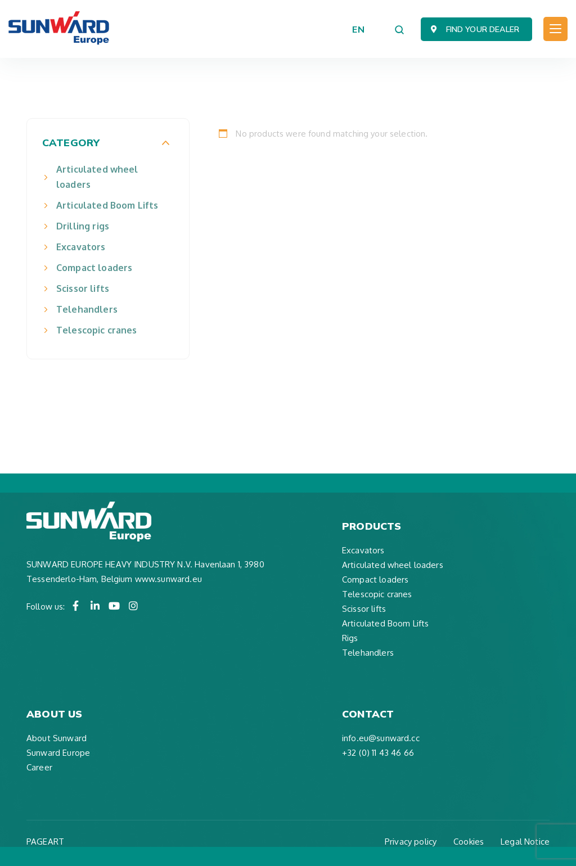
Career (39, 767)
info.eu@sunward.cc (381, 738)
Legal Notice (525, 841)
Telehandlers (87, 309)
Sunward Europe (58, 752)
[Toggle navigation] (555, 29)
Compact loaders (94, 267)
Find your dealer (482, 29)
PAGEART (45, 841)
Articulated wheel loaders (97, 177)
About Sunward (56, 738)
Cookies (468, 841)
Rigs (350, 638)
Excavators (81, 246)
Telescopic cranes (96, 330)
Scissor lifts (82, 288)
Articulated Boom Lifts (107, 205)
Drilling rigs (82, 226)
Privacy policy (410, 841)
